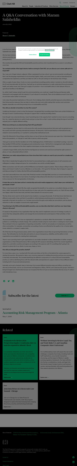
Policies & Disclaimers (49, 50)
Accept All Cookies (44, 54)
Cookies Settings (32, 54)
